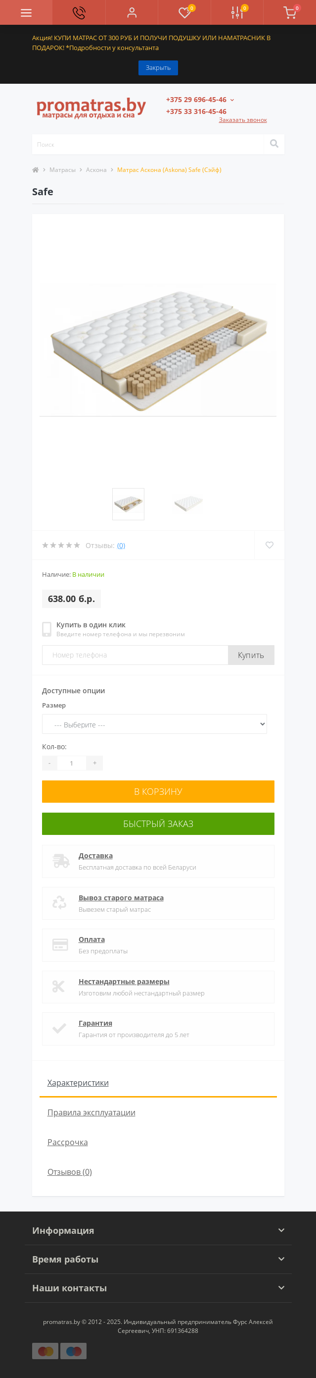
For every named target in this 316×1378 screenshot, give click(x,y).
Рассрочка (67, 1142)
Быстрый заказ (158, 823)
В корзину (158, 791)
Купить (251, 655)
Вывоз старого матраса (121, 897)
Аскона (96, 169)
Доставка (96, 855)
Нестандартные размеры (124, 981)
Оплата (92, 939)
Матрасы (62, 169)
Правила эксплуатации (91, 1112)
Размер (54, 705)
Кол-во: (54, 746)
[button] (131, 12)
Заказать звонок (243, 119)
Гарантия (95, 1023)
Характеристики (78, 1082)
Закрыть (158, 67)
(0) (121, 545)
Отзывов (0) (69, 1171)
